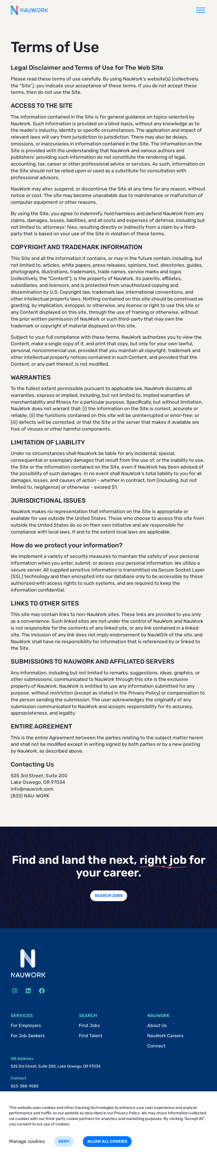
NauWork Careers (165, 1035)
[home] (29, 10)
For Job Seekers (28, 1035)
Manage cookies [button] (27, 1141)
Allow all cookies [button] (107, 1141)
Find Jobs (89, 1025)
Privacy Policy (127, 1113)
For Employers (26, 1025)
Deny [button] (63, 1141)
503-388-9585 (24, 1086)
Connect (156, 1046)
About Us (157, 1025)
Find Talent (90, 1035)
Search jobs (109, 895)
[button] (200, 10)
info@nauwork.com (32, 789)
